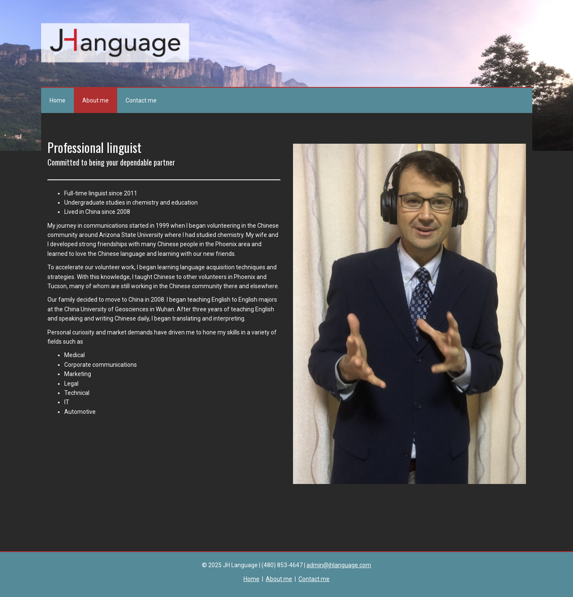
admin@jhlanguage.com (338, 565)
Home (57, 100)
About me (95, 100)
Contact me (141, 100)
